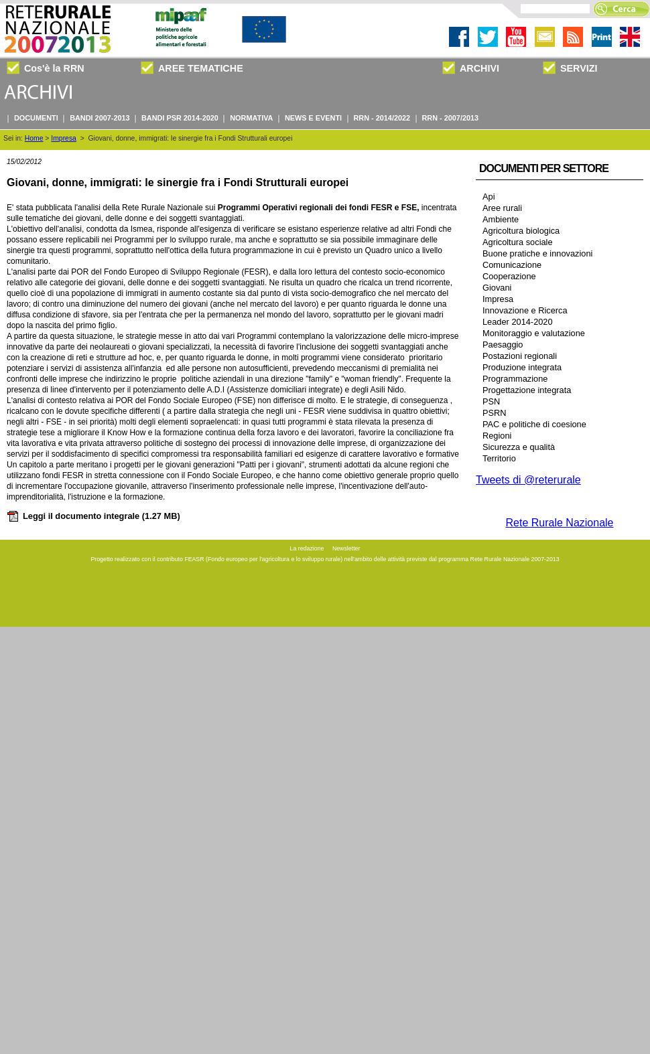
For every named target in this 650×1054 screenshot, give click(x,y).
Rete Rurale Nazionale (560, 522)
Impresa (63, 138)
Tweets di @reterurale (528, 479)
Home (34, 138)
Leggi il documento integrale (93, 516)
